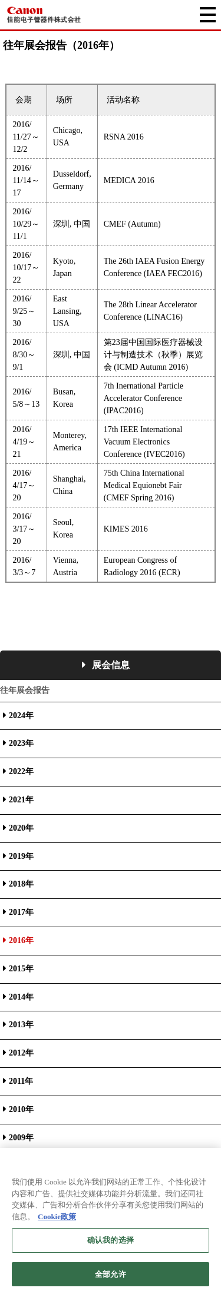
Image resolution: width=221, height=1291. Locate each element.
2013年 (21, 1024)
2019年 (21, 856)
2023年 (21, 743)
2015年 (21, 968)
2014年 (21, 997)
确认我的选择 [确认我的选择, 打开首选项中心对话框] (110, 1245)
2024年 (21, 715)
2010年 (21, 1109)
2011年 (21, 1081)
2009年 (21, 1137)
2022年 (21, 771)
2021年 (21, 799)
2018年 (21, 884)
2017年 (21, 912)
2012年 (21, 1052)
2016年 (21, 940)
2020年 (21, 828)
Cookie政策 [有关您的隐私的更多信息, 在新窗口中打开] (57, 1221)
